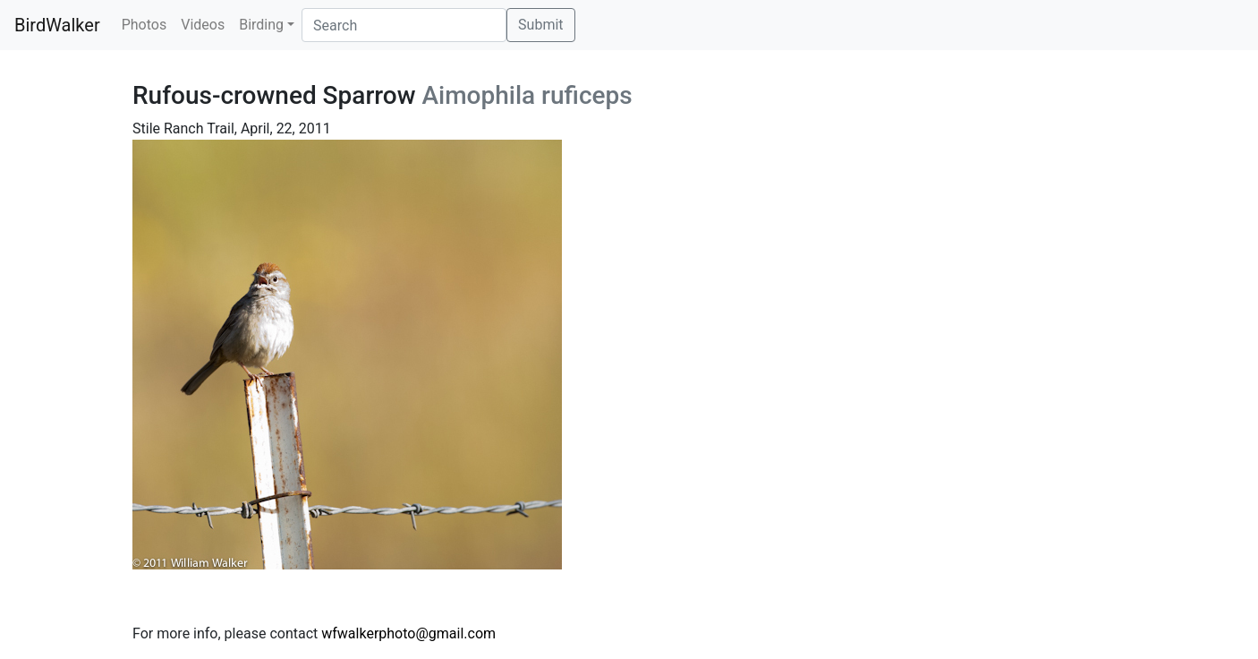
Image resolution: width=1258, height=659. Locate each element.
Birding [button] (261, 24)
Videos (203, 24)
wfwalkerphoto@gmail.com (408, 633)
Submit (540, 24)
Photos (144, 24)
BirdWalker (57, 25)
